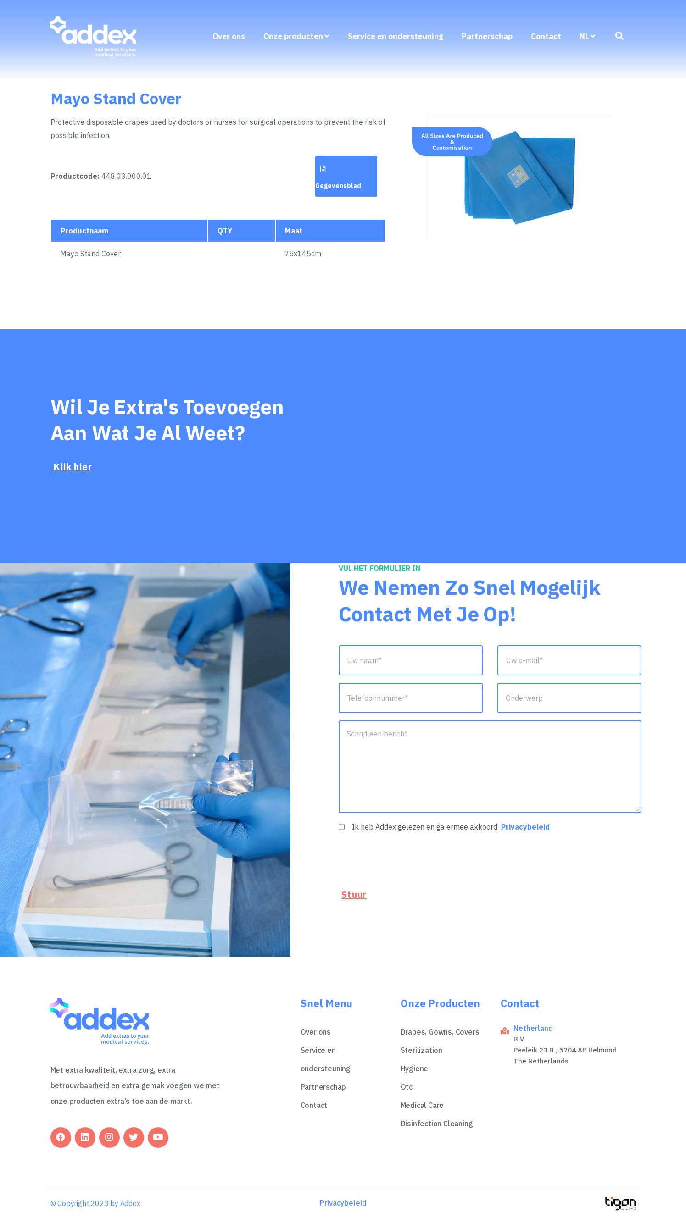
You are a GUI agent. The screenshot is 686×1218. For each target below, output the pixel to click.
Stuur (354, 895)
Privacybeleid (525, 826)
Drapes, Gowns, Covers (440, 1030)
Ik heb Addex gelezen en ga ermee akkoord (451, 827)
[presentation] (408, 859)
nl (588, 37)
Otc (407, 1085)
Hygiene (415, 1067)
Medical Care (422, 1103)
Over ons (228, 37)
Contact (546, 37)
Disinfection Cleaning (437, 1122)
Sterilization (421, 1048)
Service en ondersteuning (395, 37)
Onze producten (296, 37)
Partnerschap (487, 37)
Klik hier (72, 466)
